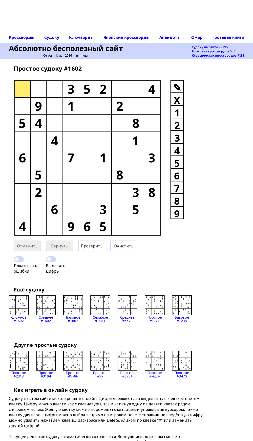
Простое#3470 (182, 364)
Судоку (51, 37)
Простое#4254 (155, 364)
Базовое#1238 (182, 309)
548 (213, 51)
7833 (218, 55)
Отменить (27, 246)
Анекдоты (170, 37)
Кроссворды (21, 37)
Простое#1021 (155, 309)
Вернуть (59, 246)
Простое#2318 (19, 364)
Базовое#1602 (73, 309)
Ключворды (81, 37)
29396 (210, 47)
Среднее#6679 (127, 309)
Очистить (123, 246)
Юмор (196, 37)
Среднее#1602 (46, 309)
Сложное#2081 (100, 309)
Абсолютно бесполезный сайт (66, 48)
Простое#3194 (46, 364)
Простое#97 (100, 364)
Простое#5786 (73, 364)
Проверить (92, 246)
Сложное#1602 (19, 309)
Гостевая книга (228, 37)
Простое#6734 (127, 364)
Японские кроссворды (126, 37)
